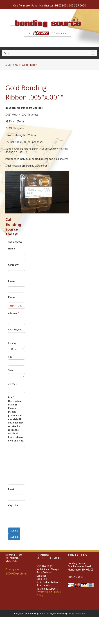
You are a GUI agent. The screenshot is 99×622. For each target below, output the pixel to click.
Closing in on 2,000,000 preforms (16, 571)
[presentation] (35, 518)
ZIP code (12, 384)
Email (11, 281)
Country (12, 343)
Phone (11, 297)
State (10, 370)
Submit (14, 530)
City (10, 356)
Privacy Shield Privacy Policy (49, 593)
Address (13, 313)
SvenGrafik (80, 613)
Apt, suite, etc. (15, 329)
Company (13, 264)
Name (11, 248)
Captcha (13, 505)
